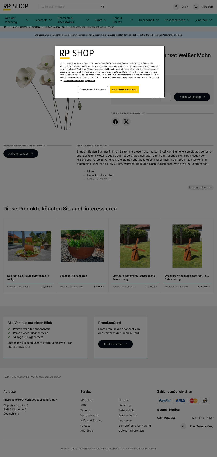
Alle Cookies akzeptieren (124, 90)
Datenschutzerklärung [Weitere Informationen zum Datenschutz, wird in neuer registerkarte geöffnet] (74, 80)
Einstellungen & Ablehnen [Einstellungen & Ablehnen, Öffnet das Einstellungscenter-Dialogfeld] (93, 90)
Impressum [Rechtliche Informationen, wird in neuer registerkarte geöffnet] (90, 80)
